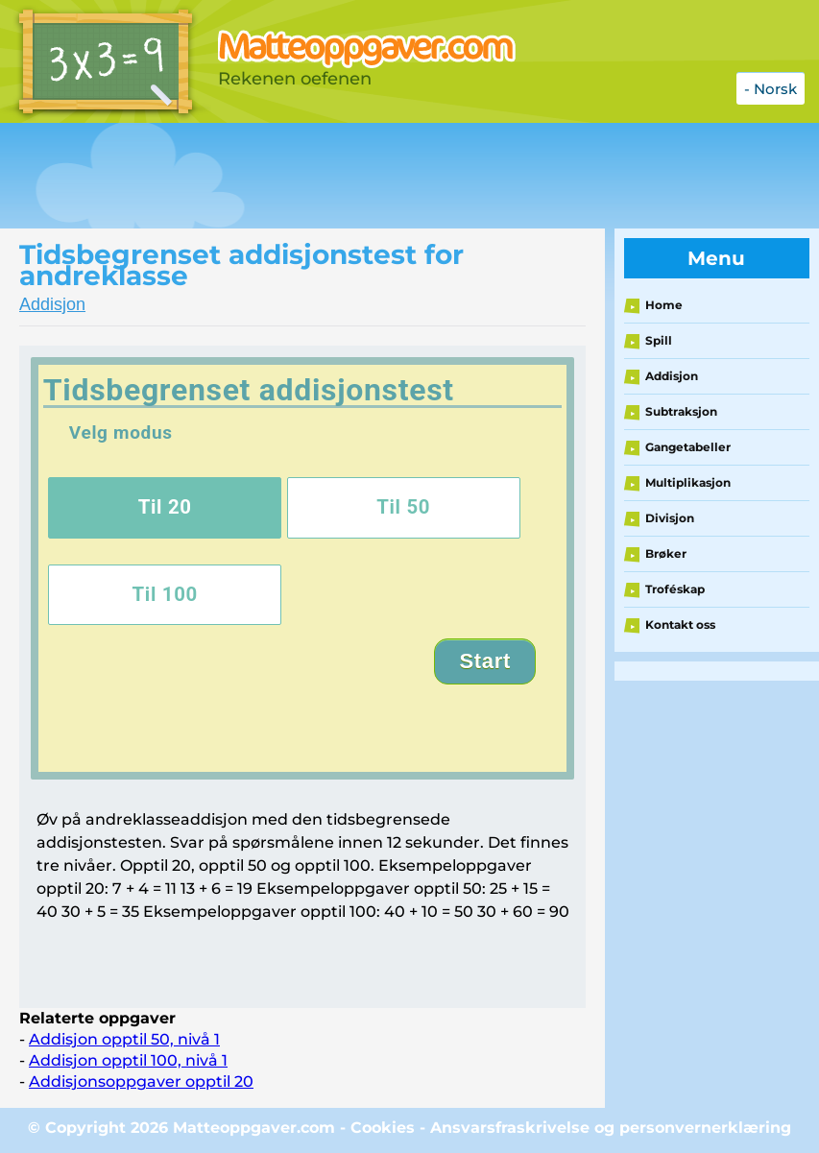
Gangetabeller (688, 447)
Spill (658, 340)
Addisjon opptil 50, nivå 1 (124, 1039)
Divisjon (669, 518)
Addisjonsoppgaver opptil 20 (141, 1081)
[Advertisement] (349, 175)
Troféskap (675, 589)
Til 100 (165, 594)
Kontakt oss (680, 624)
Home (664, 305)
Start (485, 661)
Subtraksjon (681, 411)
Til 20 (165, 506)
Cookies (382, 1127)
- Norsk (770, 89)
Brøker (666, 553)
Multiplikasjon (688, 482)
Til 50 (403, 506)
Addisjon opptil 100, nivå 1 (128, 1060)
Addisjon (52, 304)
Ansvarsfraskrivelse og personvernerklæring (610, 1127)
